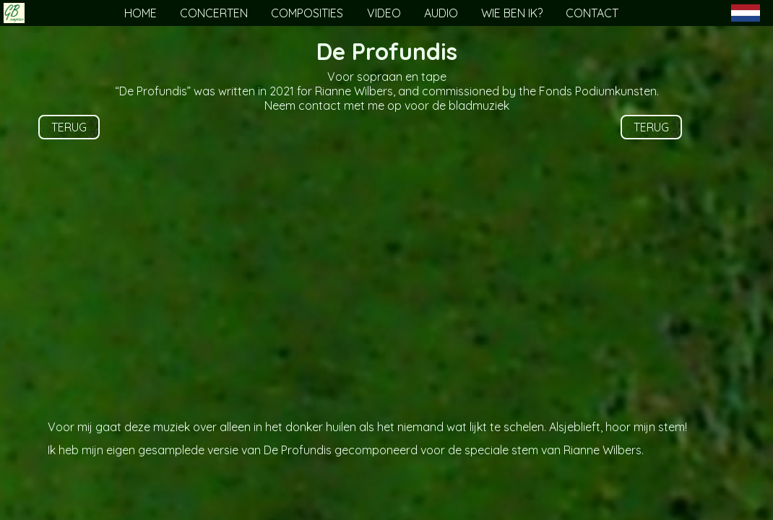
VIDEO (384, 13)
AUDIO (441, 13)
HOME (140, 13)
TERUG (69, 127)
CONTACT (592, 13)
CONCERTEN (214, 13)
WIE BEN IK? (512, 13)
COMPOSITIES (307, 13)
